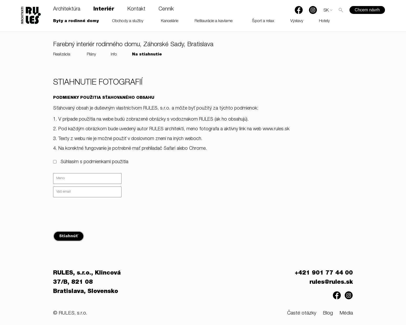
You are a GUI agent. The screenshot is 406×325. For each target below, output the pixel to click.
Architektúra (66, 9)
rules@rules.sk (331, 282)
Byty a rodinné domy (76, 21)
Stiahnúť (68, 236)
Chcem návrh (367, 10)
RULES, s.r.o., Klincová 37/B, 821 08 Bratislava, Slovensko (87, 282)
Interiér (103, 9)
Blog (328, 313)
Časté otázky (301, 313)
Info (114, 54)
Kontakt (136, 9)
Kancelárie (169, 21)
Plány (91, 54)
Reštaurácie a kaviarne (213, 21)
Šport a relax (263, 21)
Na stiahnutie (147, 54)
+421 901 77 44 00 (324, 273)
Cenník (166, 9)
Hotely (324, 21)
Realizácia (61, 54)
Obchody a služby (127, 21)
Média (346, 313)
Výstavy (296, 21)
